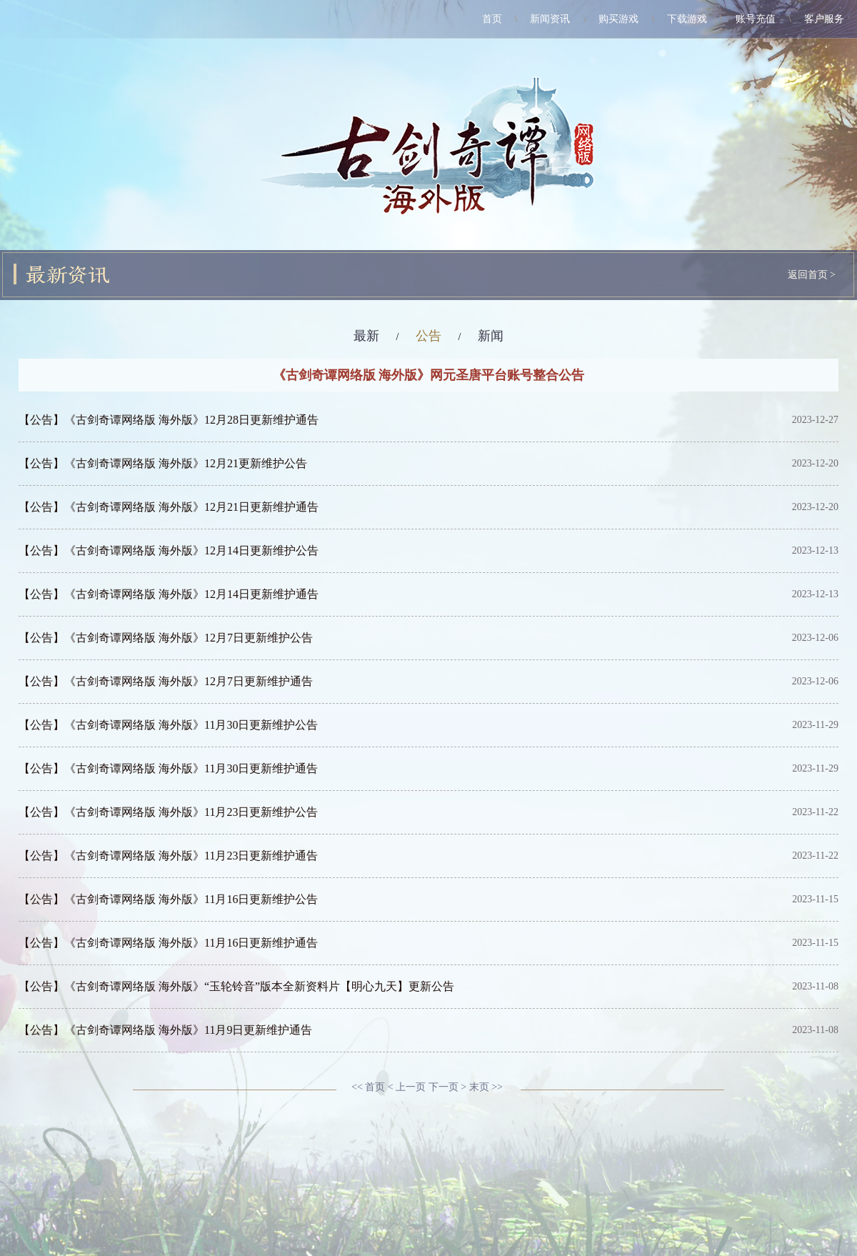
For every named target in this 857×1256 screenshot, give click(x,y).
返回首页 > (812, 274)
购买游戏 (618, 19)
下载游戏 (687, 19)
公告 (428, 336)
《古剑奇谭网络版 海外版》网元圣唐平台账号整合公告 (429, 375)
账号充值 (756, 19)
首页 (492, 19)
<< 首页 (368, 1087)
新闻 (490, 336)
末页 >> (486, 1087)
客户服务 (824, 19)
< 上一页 (407, 1087)
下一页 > (447, 1087)
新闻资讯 (550, 19)
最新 (366, 336)
